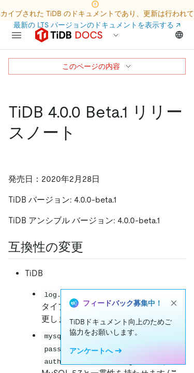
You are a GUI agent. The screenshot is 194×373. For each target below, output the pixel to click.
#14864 (155, 306)
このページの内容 (97, 66)
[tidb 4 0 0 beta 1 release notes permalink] (84, 132)
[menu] (16, 35)
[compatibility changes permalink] (91, 247)
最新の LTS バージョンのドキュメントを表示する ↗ (97, 25)
